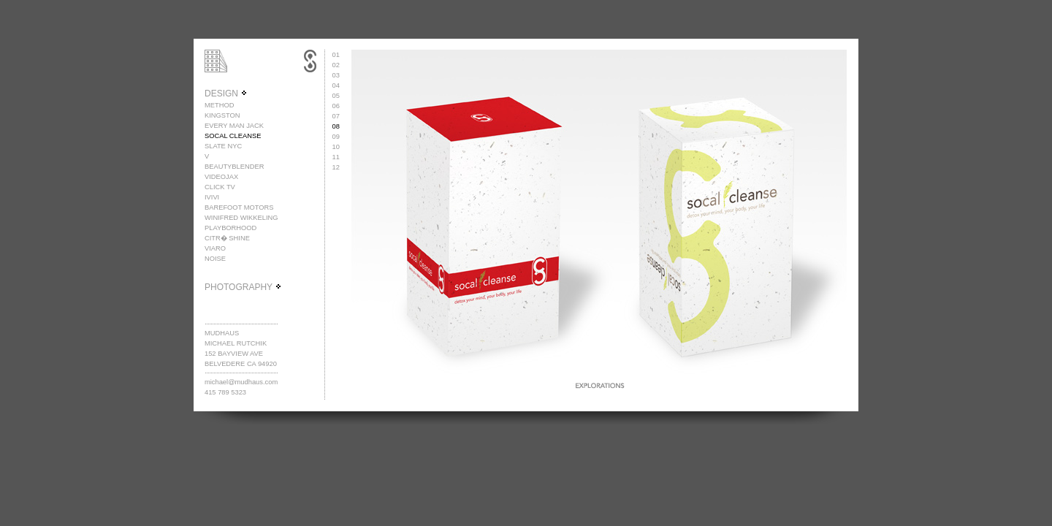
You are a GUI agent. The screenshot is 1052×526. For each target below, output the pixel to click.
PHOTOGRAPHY (243, 287)
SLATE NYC (223, 146)
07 (336, 116)
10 (336, 146)
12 (336, 167)
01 (336, 54)
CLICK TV (220, 187)
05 (336, 95)
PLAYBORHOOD (230, 228)
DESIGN (226, 93)
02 (336, 65)
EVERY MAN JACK (234, 125)
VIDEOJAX (221, 176)
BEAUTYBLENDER (234, 166)
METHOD (219, 105)
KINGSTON (222, 115)
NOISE (215, 258)
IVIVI (212, 197)
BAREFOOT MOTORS (239, 207)
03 (336, 75)
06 (336, 106)
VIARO (215, 248)
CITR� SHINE (227, 238)
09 (336, 136)
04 (336, 85)
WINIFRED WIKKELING (241, 217)
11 (336, 157)
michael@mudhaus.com (241, 382)
